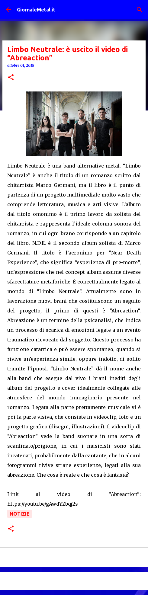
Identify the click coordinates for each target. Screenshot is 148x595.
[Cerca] (139, 9)
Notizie (20, 514)
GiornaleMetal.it (36, 9)
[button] (10, 78)
